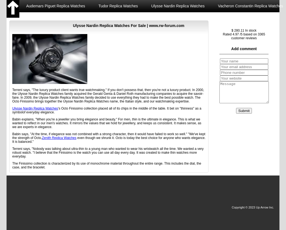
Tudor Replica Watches (118, 6)
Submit (243, 115)
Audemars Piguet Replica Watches (55, 6)
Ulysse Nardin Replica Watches (178, 6)
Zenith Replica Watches (46, 18)
